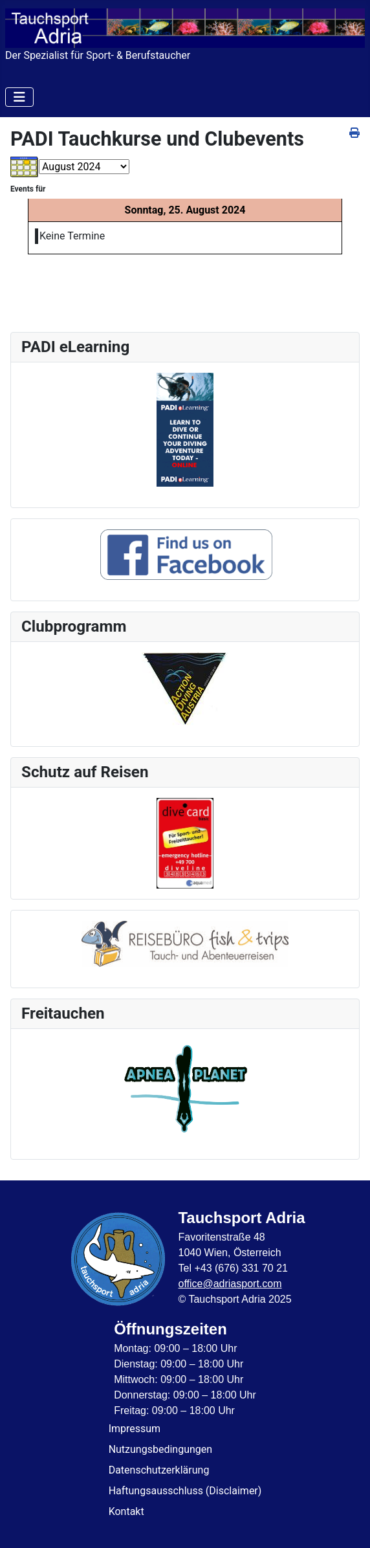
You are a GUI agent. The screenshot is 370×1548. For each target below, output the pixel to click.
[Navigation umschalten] (19, 97)
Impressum (135, 1428)
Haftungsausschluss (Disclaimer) (185, 1491)
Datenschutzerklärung (159, 1470)
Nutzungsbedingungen (160, 1449)
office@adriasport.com (229, 1283)
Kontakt (126, 1511)
